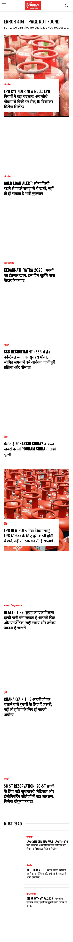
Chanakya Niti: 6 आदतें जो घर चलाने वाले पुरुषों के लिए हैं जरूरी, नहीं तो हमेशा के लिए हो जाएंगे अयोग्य (28, 706)
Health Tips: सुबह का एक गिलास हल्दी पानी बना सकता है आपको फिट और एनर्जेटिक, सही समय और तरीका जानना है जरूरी (29, 619)
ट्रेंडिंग (6, 437)
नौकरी (6, 345)
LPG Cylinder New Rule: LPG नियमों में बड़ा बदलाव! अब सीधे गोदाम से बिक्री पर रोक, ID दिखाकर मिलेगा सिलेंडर (28, 98)
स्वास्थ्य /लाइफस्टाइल (13, 605)
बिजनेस (7, 84)
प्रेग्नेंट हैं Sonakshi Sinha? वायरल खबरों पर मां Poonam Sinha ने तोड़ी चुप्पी (30, 449)
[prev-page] (6, 920)
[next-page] (12, 920)
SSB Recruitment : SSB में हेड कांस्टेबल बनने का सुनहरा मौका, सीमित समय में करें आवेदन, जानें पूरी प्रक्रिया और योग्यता (29, 359)
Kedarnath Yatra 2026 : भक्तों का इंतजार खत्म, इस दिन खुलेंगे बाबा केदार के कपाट (29, 275)
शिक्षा (6, 779)
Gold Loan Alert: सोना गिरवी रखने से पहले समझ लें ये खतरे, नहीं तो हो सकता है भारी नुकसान (28, 188)
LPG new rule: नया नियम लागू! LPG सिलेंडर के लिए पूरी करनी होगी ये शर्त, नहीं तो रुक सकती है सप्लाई (28, 536)
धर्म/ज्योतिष (9, 263)
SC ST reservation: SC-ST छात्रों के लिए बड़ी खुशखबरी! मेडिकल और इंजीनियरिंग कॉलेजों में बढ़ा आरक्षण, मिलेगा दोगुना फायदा (29, 793)
